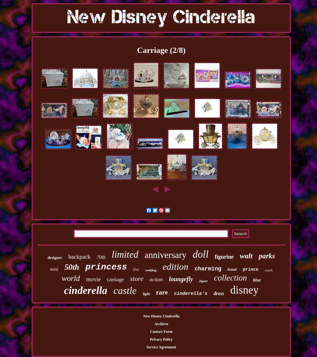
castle (125, 290)
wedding (150, 270)
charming (208, 269)
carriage (115, 279)
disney (244, 290)
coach (269, 270)
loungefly (181, 279)
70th (101, 257)
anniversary (165, 255)
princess (106, 267)
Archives (161, 324)
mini (54, 269)
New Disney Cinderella (161, 316)
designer (55, 257)
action (156, 279)
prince (250, 269)
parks (267, 256)
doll (200, 254)
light (146, 294)
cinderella (85, 290)
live (136, 269)
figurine (224, 257)
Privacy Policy (161, 339)
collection (230, 277)
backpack (79, 256)
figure (203, 281)
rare (162, 292)
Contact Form (161, 331)
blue (257, 280)
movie (93, 279)
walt (246, 256)
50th (71, 267)
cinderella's (190, 293)
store (136, 278)
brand (232, 269)
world (71, 278)
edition (175, 266)
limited (125, 254)
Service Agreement (161, 347)
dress (219, 293)
